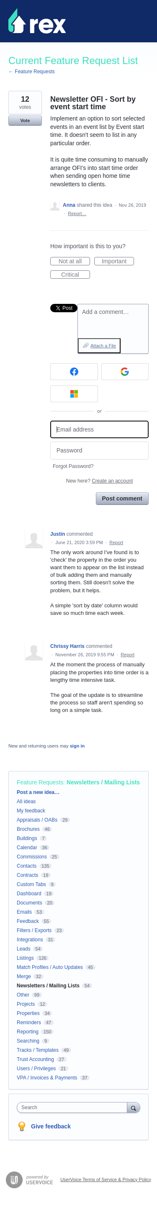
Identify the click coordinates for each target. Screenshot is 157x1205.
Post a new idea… (38, 792)
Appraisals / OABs (37, 820)
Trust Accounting (35, 1059)
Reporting (28, 1032)
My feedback (31, 811)
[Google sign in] (125, 371)
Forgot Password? (73, 466)
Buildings (27, 838)
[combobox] (74, 1107)
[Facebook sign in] (74, 371)
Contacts (26, 866)
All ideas (26, 801)
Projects (26, 1004)
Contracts (27, 875)
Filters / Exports (34, 930)
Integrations (30, 940)
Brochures (28, 829)
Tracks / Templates (38, 1050)
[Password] (99, 451)
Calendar (27, 847)
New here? (99, 481)
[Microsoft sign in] (74, 393)
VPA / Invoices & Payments (47, 1078)
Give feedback (51, 1126)
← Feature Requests (31, 72)
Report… (77, 213)
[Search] (133, 1107)
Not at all (74, 261)
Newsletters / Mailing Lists (103, 782)
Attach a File (103, 345)
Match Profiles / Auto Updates (50, 967)
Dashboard (29, 894)
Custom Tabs (31, 884)
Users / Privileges (36, 1068)
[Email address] (99, 430)
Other (23, 995)
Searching (28, 1041)
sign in (77, 745)
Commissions (32, 857)
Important (118, 261)
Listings (25, 958)
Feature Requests (40, 782)
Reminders (29, 1022)
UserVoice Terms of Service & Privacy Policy (105, 1179)
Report (116, 542)
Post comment (122, 498)
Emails (24, 912)
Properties (28, 1013)
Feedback (28, 921)
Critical (75, 275)
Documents (29, 903)
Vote (25, 120)
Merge (24, 976)
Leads (24, 949)
